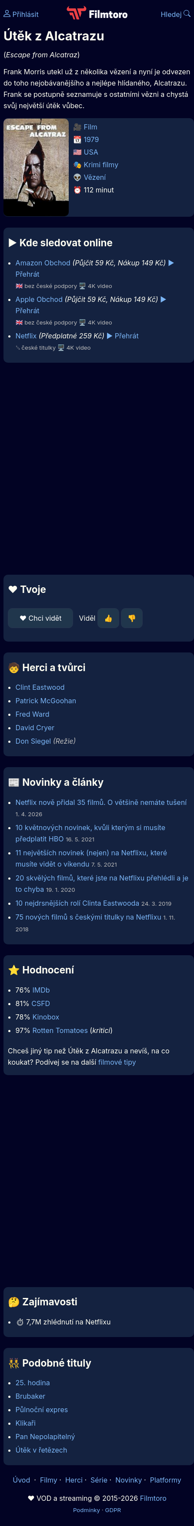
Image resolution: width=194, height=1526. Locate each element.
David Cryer (35, 727)
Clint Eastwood (40, 687)
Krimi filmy (101, 164)
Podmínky (86, 1509)
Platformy (165, 1480)
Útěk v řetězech (41, 1450)
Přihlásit (21, 14)
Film (90, 126)
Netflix (26, 335)
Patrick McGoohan (46, 700)
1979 (91, 139)
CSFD (40, 1003)
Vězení (95, 177)
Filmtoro (153, 1498)
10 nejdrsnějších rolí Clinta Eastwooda (78, 903)
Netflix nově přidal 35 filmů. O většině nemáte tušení (101, 802)
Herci (74, 1480)
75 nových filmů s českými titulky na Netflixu (88, 917)
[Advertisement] (95, 468)
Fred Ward (33, 714)
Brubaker (31, 1396)
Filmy (48, 1480)
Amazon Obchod (43, 262)
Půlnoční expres (42, 1409)
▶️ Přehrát (123, 335)
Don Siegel (33, 741)
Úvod (22, 1480)
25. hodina (33, 1382)
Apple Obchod (39, 299)
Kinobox (46, 1017)
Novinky (128, 1480)
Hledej (176, 14)
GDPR (113, 1509)
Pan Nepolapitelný (45, 1436)
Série (98, 1480)
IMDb (41, 990)
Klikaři (26, 1423)
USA (91, 152)
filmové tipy (117, 1062)
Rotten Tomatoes (59, 1030)
